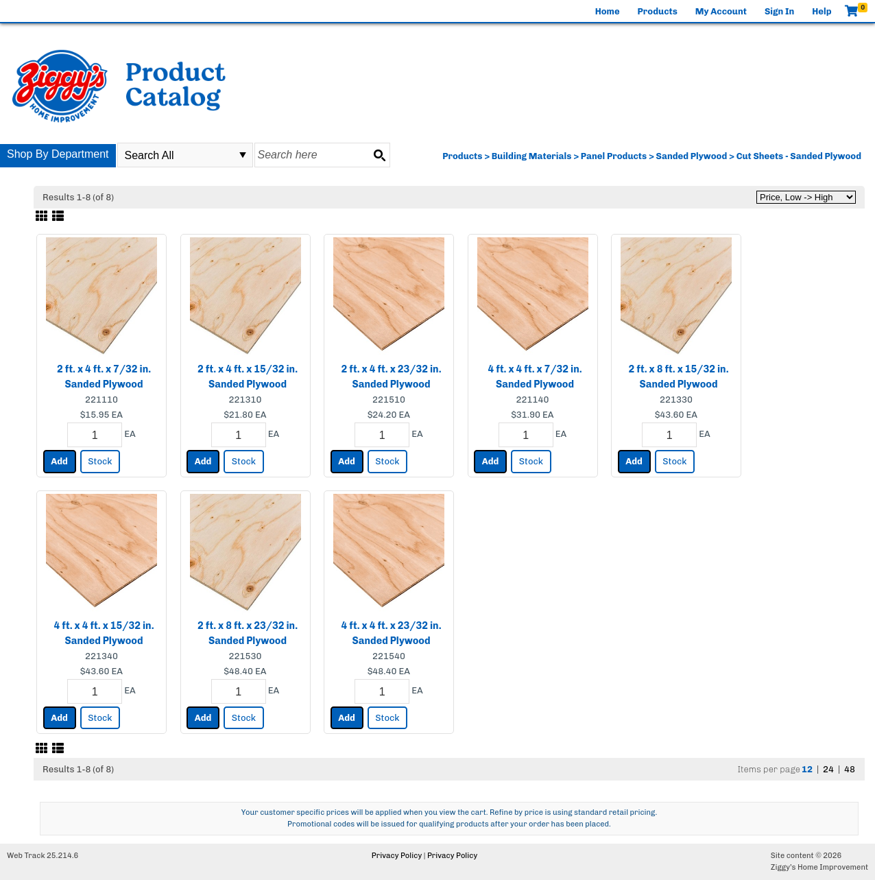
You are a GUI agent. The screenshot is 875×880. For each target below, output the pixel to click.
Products (658, 11)
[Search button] (379, 155)
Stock (100, 461)
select (242, 155)
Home (607, 11)
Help (821, 11)
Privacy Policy (397, 855)
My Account (721, 11)
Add (59, 461)
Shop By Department (58, 154)
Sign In (779, 11)
